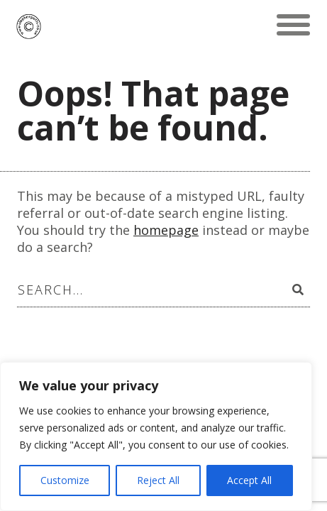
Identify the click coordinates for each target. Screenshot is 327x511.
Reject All (158, 480)
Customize (64, 480)
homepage (166, 229)
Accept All (249, 480)
